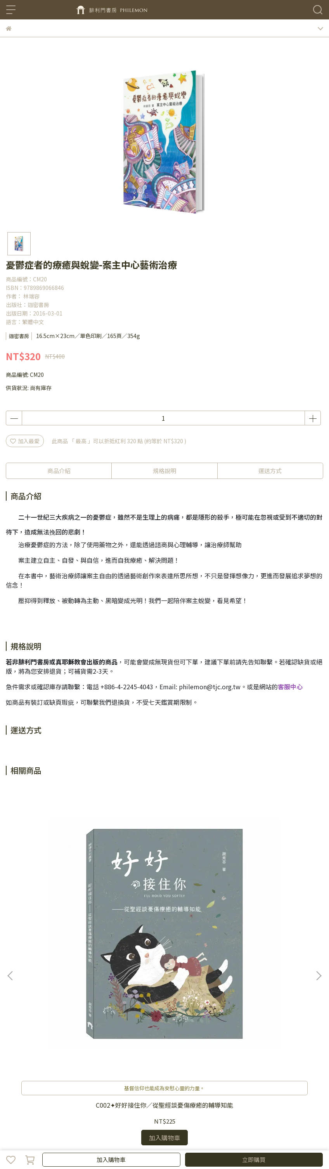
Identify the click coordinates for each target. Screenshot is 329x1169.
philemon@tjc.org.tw (210, 686)
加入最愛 (25, 441)
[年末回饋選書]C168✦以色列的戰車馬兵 (164, 908)
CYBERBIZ (165, 1139)
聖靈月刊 (170, 1072)
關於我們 (42, 1072)
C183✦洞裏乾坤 (265, 904)
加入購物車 (111, 1159)
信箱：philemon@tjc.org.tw (42, 1028)
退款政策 (93, 1072)
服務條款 (145, 1072)
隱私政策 (119, 1072)
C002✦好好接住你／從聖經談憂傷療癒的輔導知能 (64, 908)
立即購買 (253, 1159)
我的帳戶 (68, 1072)
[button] (318, 875)
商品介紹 (59, 471)
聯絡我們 (17, 1072)
